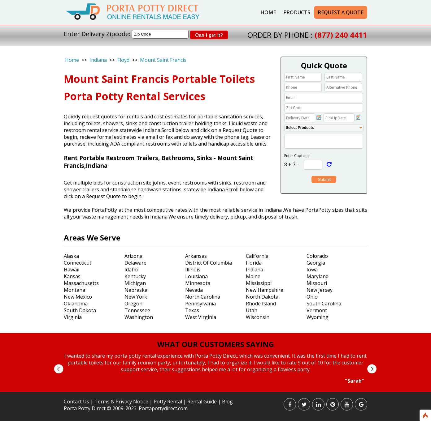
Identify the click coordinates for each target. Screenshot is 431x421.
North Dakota (262, 296)
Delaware (135, 262)
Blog (227, 401)
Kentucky (135, 276)
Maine (253, 276)
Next (372, 369)
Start (213, 390)
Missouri (317, 283)
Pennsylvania (200, 303)
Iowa (312, 269)
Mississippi (259, 283)
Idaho (131, 269)
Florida (254, 262)
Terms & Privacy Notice (121, 401)
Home (268, 12)
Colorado (317, 256)
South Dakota (80, 310)
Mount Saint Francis (163, 60)
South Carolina (324, 303)
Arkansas (196, 256)
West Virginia (200, 317)
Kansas (72, 276)
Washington (138, 317)
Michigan (135, 283)
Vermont (317, 310)
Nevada (194, 290)
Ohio (312, 296)
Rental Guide (202, 401)
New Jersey (320, 290)
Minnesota (197, 283)
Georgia (316, 262)
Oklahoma (76, 303)
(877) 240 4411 (341, 35)
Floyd (123, 60)
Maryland (318, 276)
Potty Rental (168, 401)
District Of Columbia (208, 262)
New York (135, 296)
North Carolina (202, 296)
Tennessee (137, 310)
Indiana (98, 60)
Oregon (133, 303)
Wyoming (318, 317)
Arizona (133, 256)
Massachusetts (81, 283)
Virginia (73, 317)
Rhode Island (261, 303)
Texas (192, 310)
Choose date (318, 117)
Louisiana (196, 276)
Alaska (71, 256)
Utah (251, 310)
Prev (58, 369)
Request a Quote (341, 12)
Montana (74, 290)
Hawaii (71, 269)
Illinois (192, 269)
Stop (218, 390)
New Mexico (78, 296)
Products (296, 12)
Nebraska (135, 290)
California (257, 256)
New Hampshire (264, 290)
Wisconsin (257, 317)
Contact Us (76, 401)
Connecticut (77, 262)
